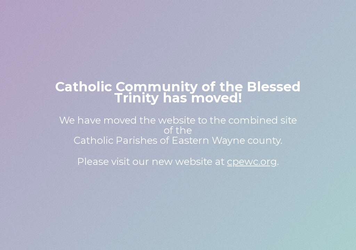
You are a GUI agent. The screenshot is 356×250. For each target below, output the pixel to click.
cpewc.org (252, 161)
